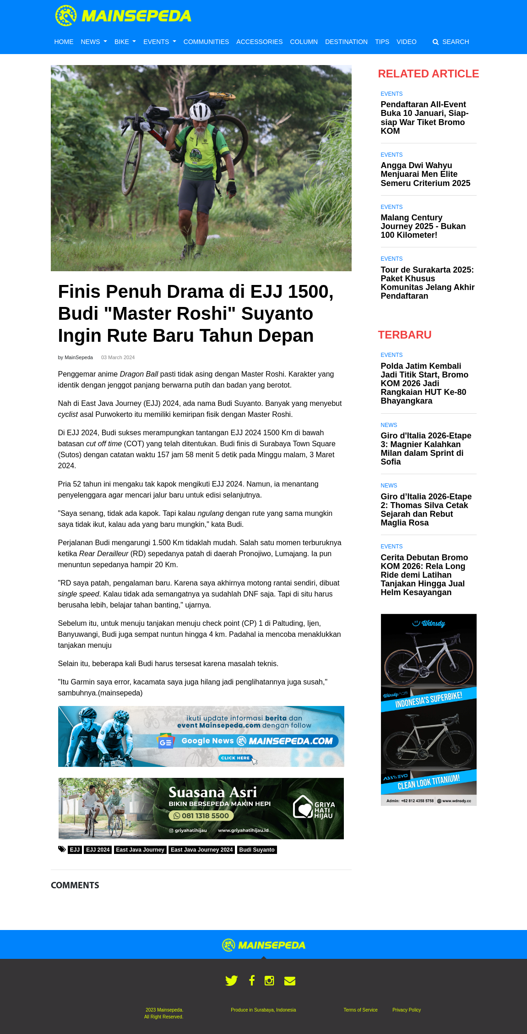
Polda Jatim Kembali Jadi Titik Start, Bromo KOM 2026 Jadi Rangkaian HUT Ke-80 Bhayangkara (425, 383)
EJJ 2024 (97, 850)
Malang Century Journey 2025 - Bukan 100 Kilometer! (423, 226)
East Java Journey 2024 (202, 850)
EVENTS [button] (157, 41)
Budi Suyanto (257, 850)
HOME (64, 41)
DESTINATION (346, 41)
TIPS (382, 41)
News (389, 425)
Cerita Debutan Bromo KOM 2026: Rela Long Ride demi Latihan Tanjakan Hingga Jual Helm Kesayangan (424, 575)
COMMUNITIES (206, 41)
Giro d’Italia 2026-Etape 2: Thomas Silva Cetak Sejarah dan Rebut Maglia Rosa (426, 510)
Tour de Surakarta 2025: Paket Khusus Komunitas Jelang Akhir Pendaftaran (428, 283)
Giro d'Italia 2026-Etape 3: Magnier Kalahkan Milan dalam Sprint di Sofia (426, 449)
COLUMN (304, 41)
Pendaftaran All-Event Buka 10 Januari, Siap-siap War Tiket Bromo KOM (425, 118)
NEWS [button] (91, 41)
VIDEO (407, 41)
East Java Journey (140, 850)
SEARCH (451, 41)
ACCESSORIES (259, 41)
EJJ (75, 850)
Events (392, 94)
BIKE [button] (122, 41)
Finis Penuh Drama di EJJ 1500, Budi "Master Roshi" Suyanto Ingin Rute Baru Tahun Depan (196, 313)
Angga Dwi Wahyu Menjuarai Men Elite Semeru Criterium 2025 (426, 174)
